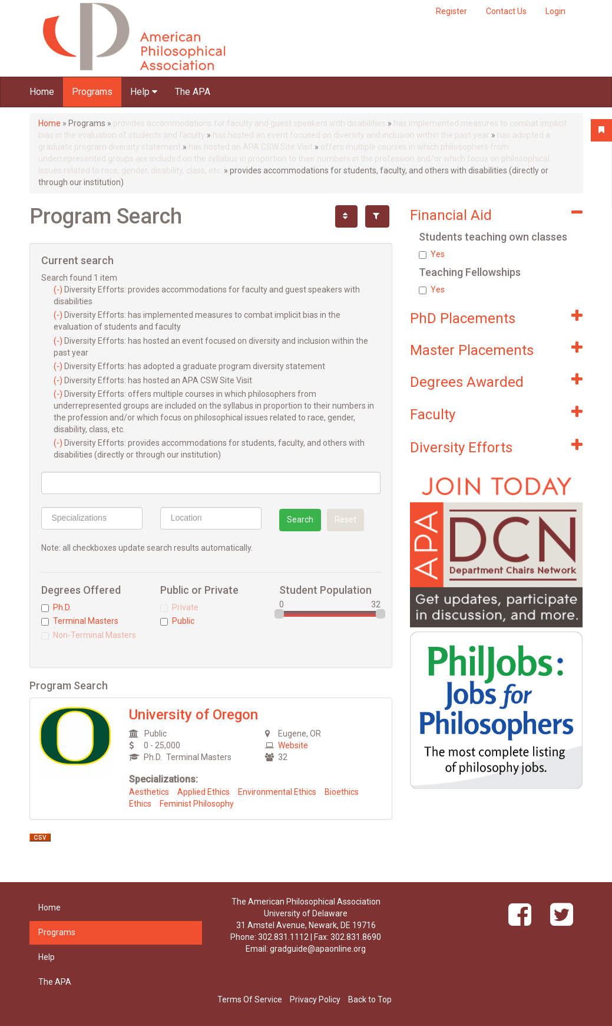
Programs (92, 91)
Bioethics (342, 792)
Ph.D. (56, 607)
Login (555, 11)
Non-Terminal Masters (88, 635)
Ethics (140, 803)
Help (143, 91)
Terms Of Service (249, 999)
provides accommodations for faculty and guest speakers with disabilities (249, 123)
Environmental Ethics (277, 792)
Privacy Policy (315, 999)
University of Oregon (193, 714)
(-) (59, 289)
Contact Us (506, 11)
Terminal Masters (79, 621)
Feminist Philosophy (197, 803)
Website (293, 745)
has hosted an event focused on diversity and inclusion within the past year (351, 135)
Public (177, 621)
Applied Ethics (203, 792)
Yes (432, 254)
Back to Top (370, 999)
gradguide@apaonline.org (318, 948)
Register (451, 11)
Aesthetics (149, 792)
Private (179, 607)
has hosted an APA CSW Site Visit (250, 147)
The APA (192, 91)
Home (41, 91)
